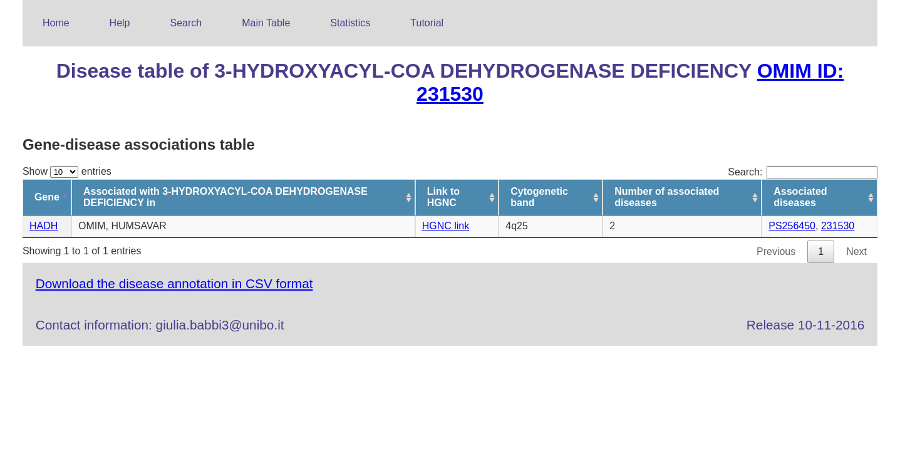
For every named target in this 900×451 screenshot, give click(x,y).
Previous (776, 251)
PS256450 (791, 225)
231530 (837, 225)
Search (186, 23)
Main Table (266, 23)
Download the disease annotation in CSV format (174, 283)
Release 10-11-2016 (805, 325)
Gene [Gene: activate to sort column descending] (46, 197)
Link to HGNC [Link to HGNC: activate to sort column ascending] (443, 197)
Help (120, 23)
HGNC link (446, 225)
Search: (802, 172)
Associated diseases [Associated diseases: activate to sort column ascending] (800, 197)
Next (856, 251)
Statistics (350, 23)
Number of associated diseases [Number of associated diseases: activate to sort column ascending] (666, 197)
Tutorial (426, 23)
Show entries (67, 171)
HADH (43, 225)
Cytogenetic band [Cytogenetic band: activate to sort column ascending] (539, 197)
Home (56, 23)
